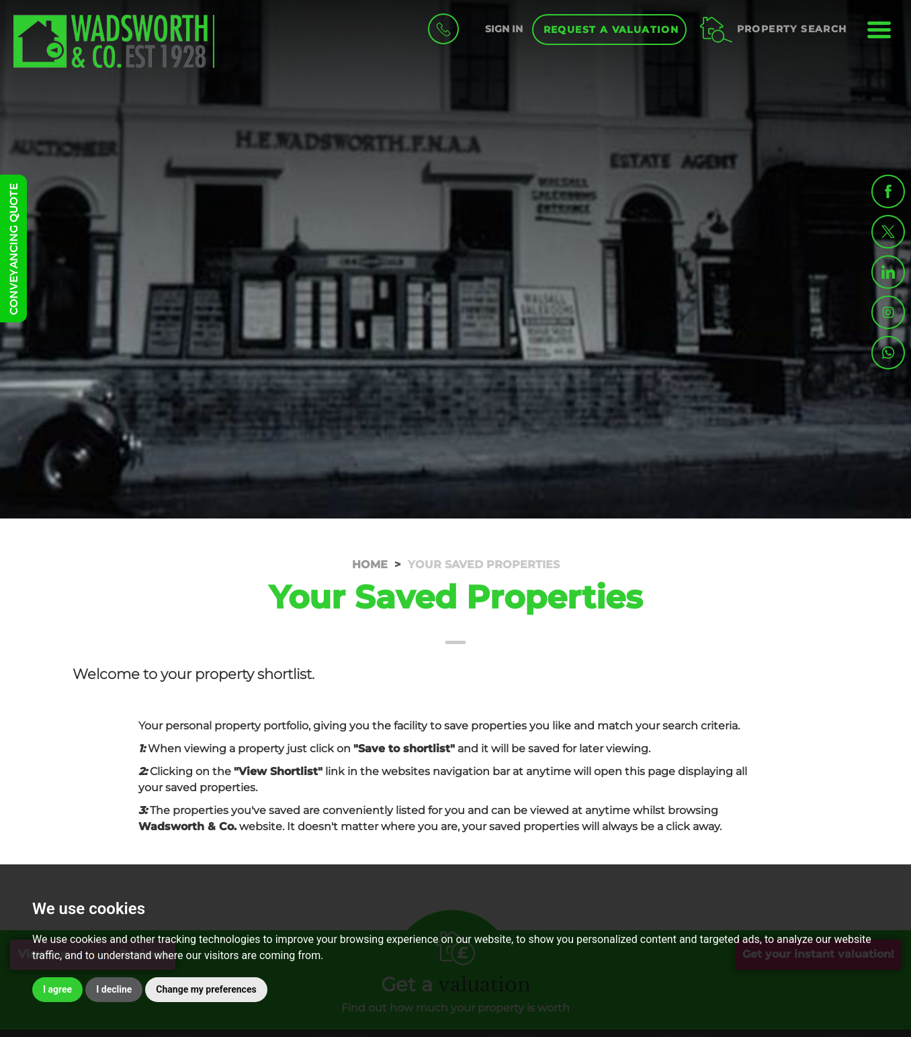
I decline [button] (114, 989)
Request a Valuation (611, 30)
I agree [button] (57, 989)
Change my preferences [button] (206, 989)
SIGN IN (504, 29)
